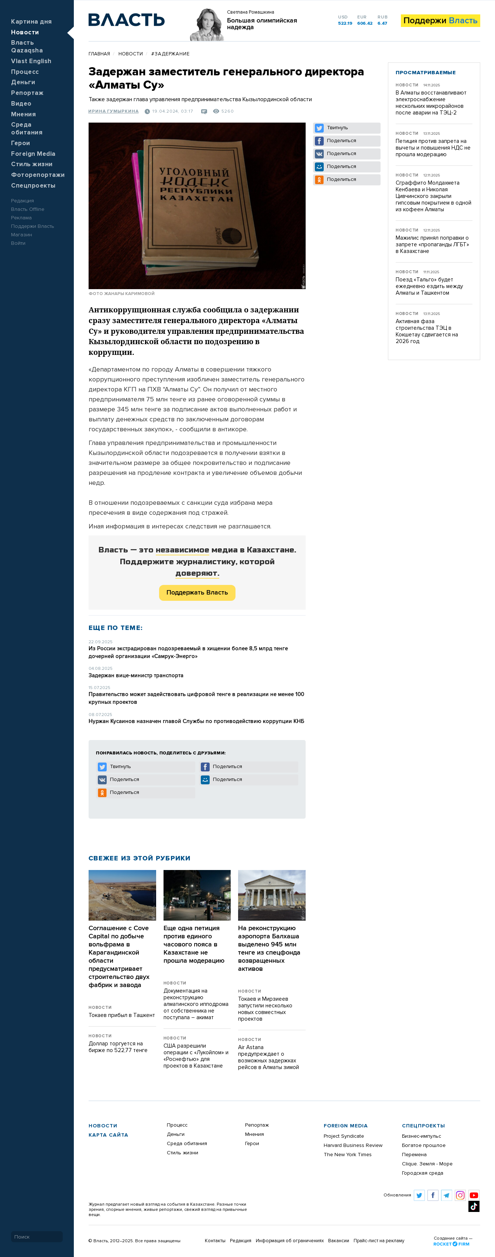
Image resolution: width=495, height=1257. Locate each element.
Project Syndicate (344, 1136)
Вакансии (338, 1241)
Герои (20, 143)
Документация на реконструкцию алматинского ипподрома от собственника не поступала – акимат (196, 1004)
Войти (18, 243)
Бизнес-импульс (421, 1136)
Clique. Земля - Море (427, 1164)
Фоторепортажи (38, 175)
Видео (21, 104)
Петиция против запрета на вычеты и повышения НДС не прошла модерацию (433, 147)
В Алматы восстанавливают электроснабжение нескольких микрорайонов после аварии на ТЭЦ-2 (431, 103)
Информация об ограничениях (290, 1241)
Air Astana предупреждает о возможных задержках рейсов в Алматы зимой (268, 1057)
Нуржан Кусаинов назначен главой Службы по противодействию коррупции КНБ (196, 721)
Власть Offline (27, 209)
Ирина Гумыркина (113, 111)
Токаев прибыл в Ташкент (122, 1015)
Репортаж (27, 93)
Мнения (23, 115)
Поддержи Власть (32, 226)
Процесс (25, 72)
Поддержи (440, 20)
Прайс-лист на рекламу (379, 1241)
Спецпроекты (33, 186)
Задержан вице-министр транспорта (136, 675)
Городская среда (422, 1173)
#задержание (170, 54)
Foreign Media (33, 154)
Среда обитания (187, 1143)
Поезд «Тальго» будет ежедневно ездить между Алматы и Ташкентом (429, 286)
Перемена (414, 1154)
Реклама (21, 217)
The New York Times (348, 1154)
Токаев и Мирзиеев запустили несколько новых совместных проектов (265, 1009)
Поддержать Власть (197, 592)
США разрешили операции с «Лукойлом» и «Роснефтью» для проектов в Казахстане (196, 1056)
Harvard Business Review (353, 1145)
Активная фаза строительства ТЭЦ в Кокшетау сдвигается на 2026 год (427, 331)
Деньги (23, 82)
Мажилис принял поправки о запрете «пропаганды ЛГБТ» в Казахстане (432, 244)
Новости (25, 33)
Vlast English (31, 61)
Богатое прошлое (424, 1145)
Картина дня (31, 22)
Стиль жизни (32, 164)
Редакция (22, 200)
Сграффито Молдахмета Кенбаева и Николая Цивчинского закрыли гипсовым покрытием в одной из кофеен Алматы (433, 196)
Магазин (21, 234)
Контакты (215, 1241)
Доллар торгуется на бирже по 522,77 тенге (118, 1047)
